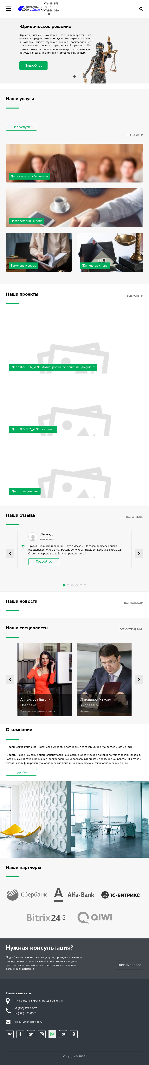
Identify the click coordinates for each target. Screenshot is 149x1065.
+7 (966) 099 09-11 (51, 12)
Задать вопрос (129, 965)
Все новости (133, 603)
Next (139, 553)
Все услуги (21, 127)
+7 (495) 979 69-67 (51, 5)
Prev (10, 553)
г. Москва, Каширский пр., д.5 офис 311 (39, 1000)
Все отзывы (134, 517)
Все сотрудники (131, 629)
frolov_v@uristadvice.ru (28, 1021)
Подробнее (33, 65)
